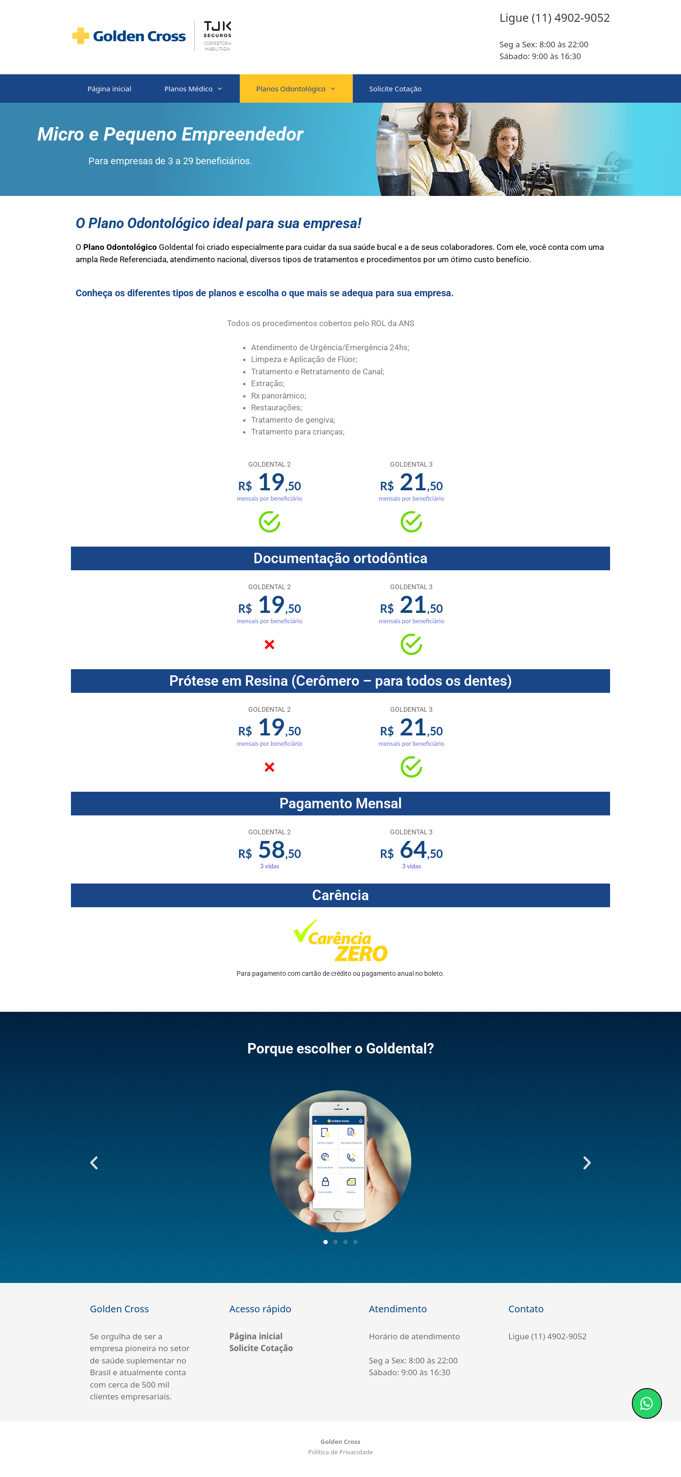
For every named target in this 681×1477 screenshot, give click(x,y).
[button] (94, 1163)
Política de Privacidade (340, 1452)
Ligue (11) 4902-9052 (547, 1336)
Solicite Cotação (395, 88)
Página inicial (109, 88)
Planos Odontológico (304, 88)
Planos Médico (202, 88)
